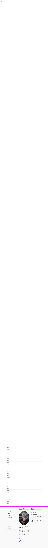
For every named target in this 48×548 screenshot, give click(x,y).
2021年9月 (8, 458)
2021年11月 (9, 454)
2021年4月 (8, 469)
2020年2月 (8, 499)
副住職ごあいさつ (10, 515)
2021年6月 (8, 464)
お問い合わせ (9, 528)
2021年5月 (8, 466)
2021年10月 (9, 456)
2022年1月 (8, 449)
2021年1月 (8, 475)
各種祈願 (8, 521)
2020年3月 (8, 497)
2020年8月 (8, 486)
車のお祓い (9, 524)
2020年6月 (8, 490)
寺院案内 (8, 513)
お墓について (9, 519)
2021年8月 (8, 460)
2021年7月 (8, 462)
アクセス (8, 526)
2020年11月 (9, 479)
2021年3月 (8, 471)
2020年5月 (8, 492)
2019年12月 (9, 503)
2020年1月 (8, 501)
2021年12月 (9, 451)
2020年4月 (8, 494)
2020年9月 (8, 484)
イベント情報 (9, 511)
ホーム (8, 509)
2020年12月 (9, 477)
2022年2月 (8, 447)
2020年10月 (9, 481)
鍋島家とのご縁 (9, 517)
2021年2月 (8, 473)
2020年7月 (8, 488)
